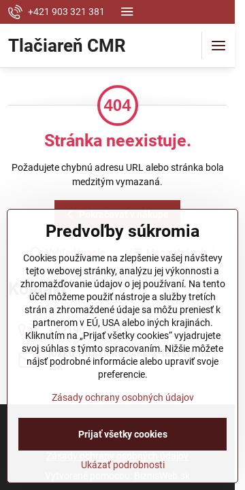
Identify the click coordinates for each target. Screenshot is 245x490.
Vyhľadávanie (67, 253)
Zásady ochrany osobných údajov (123, 473)
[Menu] (218, 45)
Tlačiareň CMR (67, 45)
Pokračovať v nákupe (116, 215)
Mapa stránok (167, 253)
